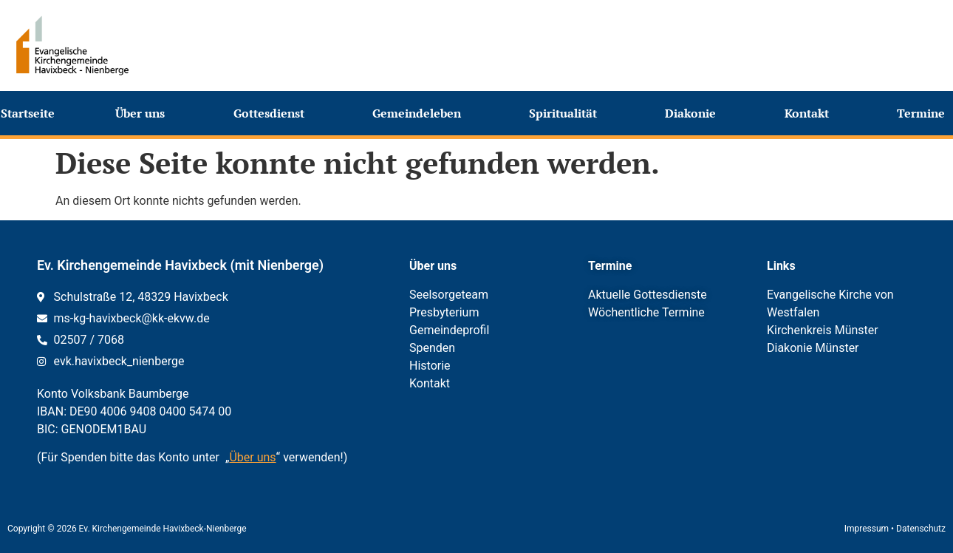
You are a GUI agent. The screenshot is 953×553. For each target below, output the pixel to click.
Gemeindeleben (420, 113)
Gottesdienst (272, 113)
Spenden (432, 348)
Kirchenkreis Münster (822, 330)
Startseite (28, 113)
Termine (924, 113)
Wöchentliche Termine (646, 312)
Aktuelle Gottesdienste (647, 295)
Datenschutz (921, 528)
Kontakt (810, 113)
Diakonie (694, 113)
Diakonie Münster (813, 348)
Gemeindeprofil (449, 330)
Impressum (866, 528)
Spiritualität (566, 113)
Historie (430, 366)
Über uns (143, 113)
